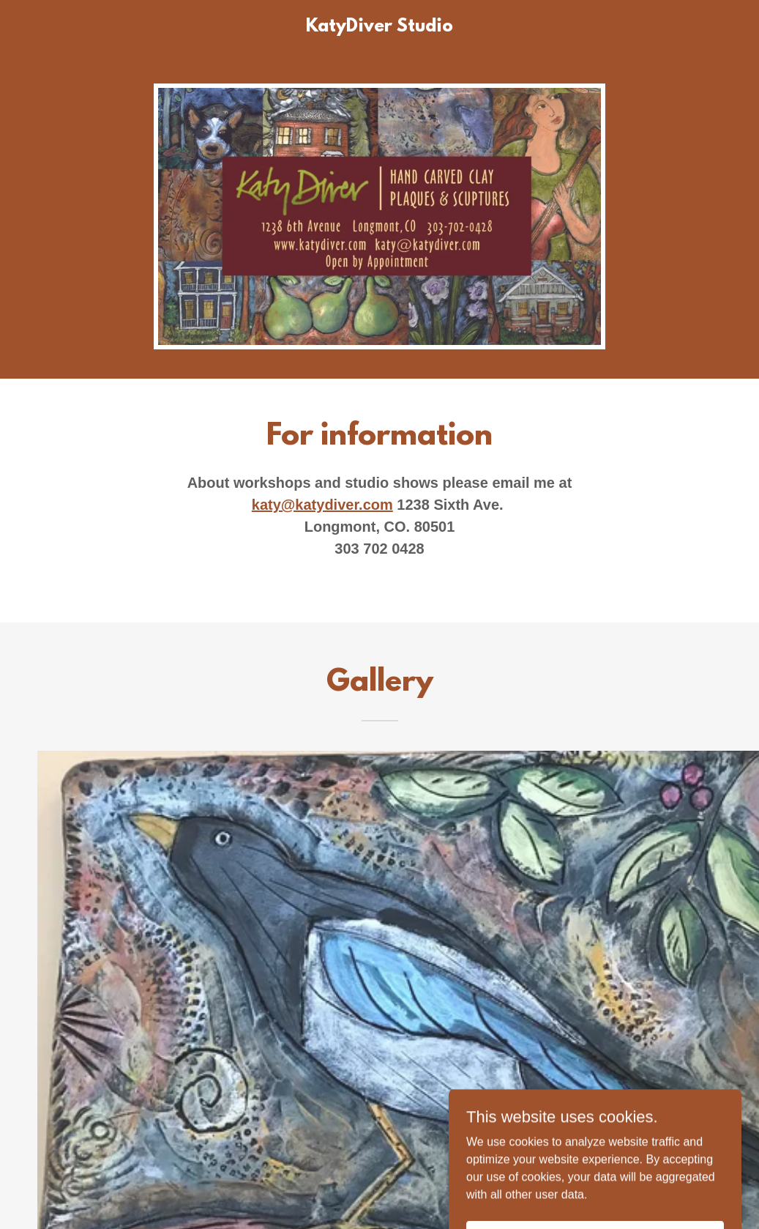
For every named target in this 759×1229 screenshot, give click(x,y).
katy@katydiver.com (322, 505)
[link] (379, 27)
